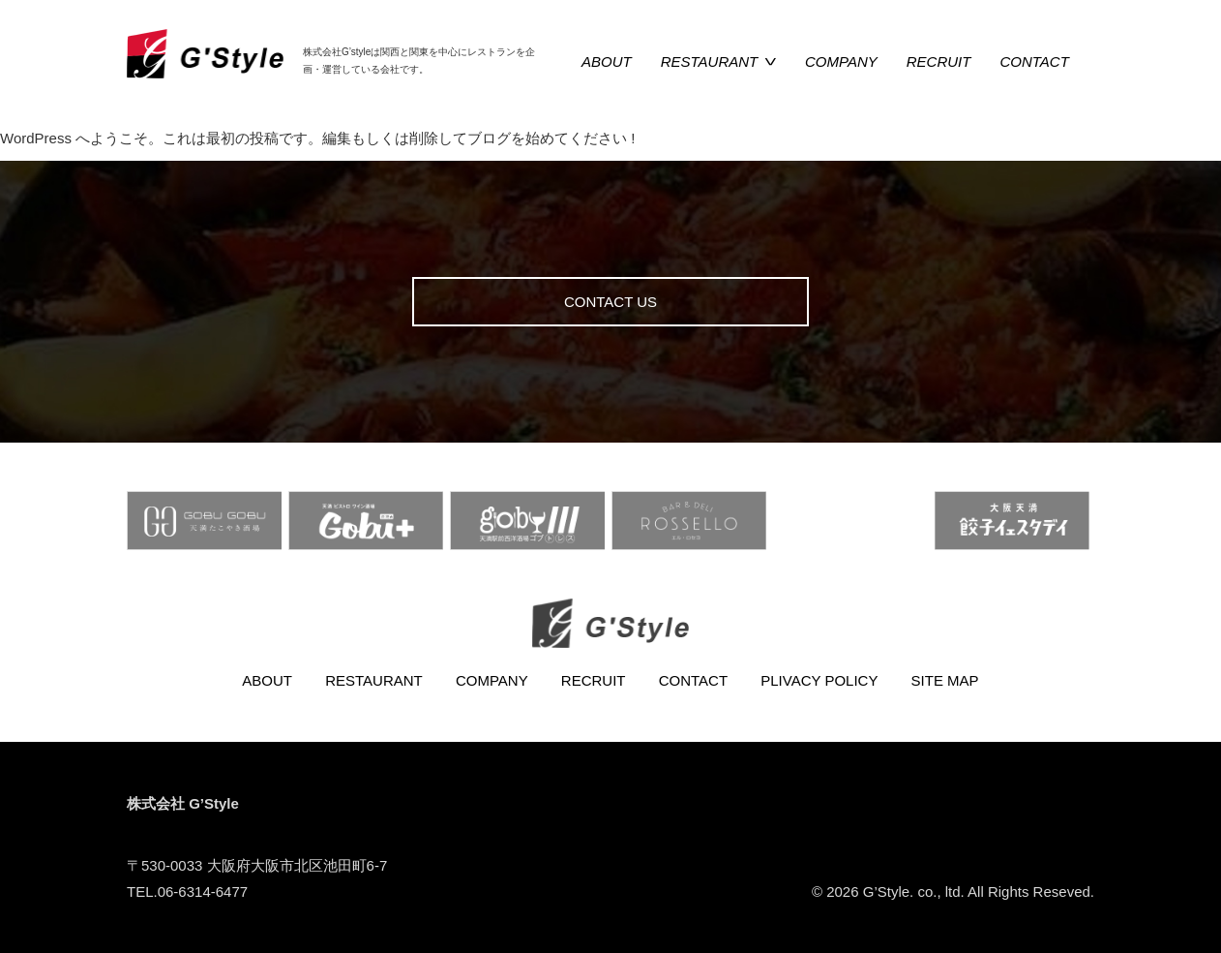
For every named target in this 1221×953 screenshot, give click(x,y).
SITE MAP (945, 680)
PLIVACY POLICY (819, 680)
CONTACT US (610, 301)
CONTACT (1033, 61)
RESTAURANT (710, 61)
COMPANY (841, 61)
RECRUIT (939, 61)
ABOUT (606, 61)
